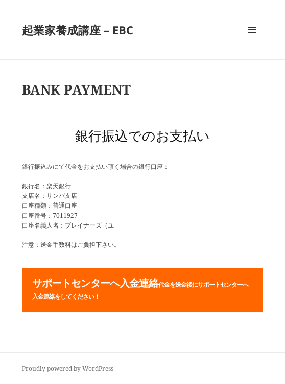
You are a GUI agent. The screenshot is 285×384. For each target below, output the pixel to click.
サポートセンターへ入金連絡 (140, 288)
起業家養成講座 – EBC (77, 29)
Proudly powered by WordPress (67, 368)
